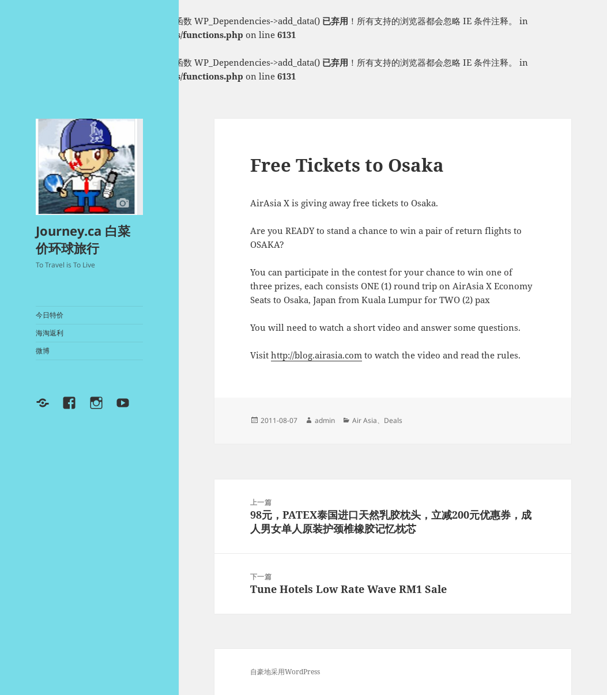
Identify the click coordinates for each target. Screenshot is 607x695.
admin (325, 420)
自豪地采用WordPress (285, 672)
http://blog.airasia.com (316, 355)
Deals (393, 420)
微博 (43, 351)
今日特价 (49, 315)
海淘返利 (49, 333)
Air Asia (364, 420)
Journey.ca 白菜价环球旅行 (83, 239)
